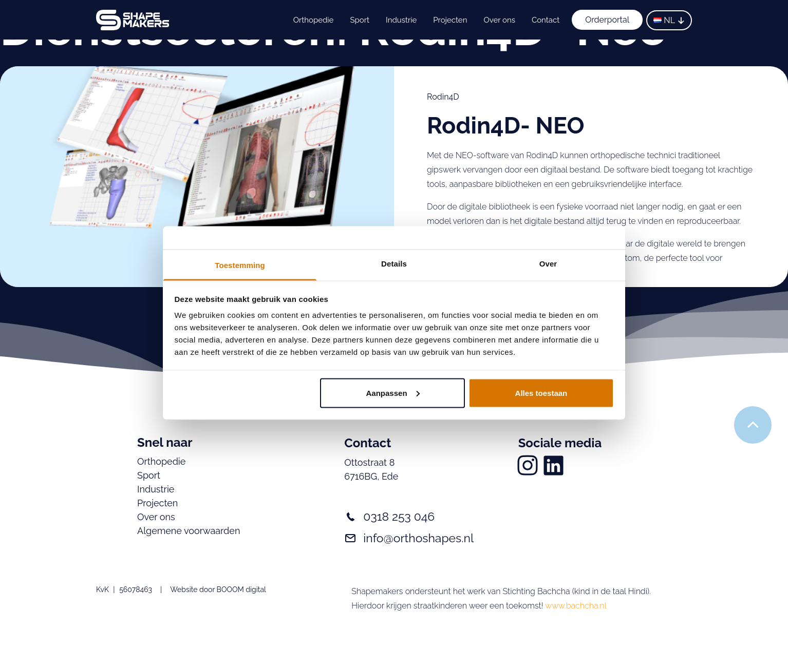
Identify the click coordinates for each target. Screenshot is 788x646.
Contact (545, 20)
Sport (359, 20)
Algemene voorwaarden (188, 530)
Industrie (401, 20)
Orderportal (607, 20)
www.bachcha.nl (575, 606)
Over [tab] (548, 263)
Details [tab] (394, 263)
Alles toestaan (541, 392)
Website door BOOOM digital (218, 589)
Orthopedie (313, 20)
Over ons (499, 20)
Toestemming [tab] (240, 265)
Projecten (450, 20)
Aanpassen (393, 392)
